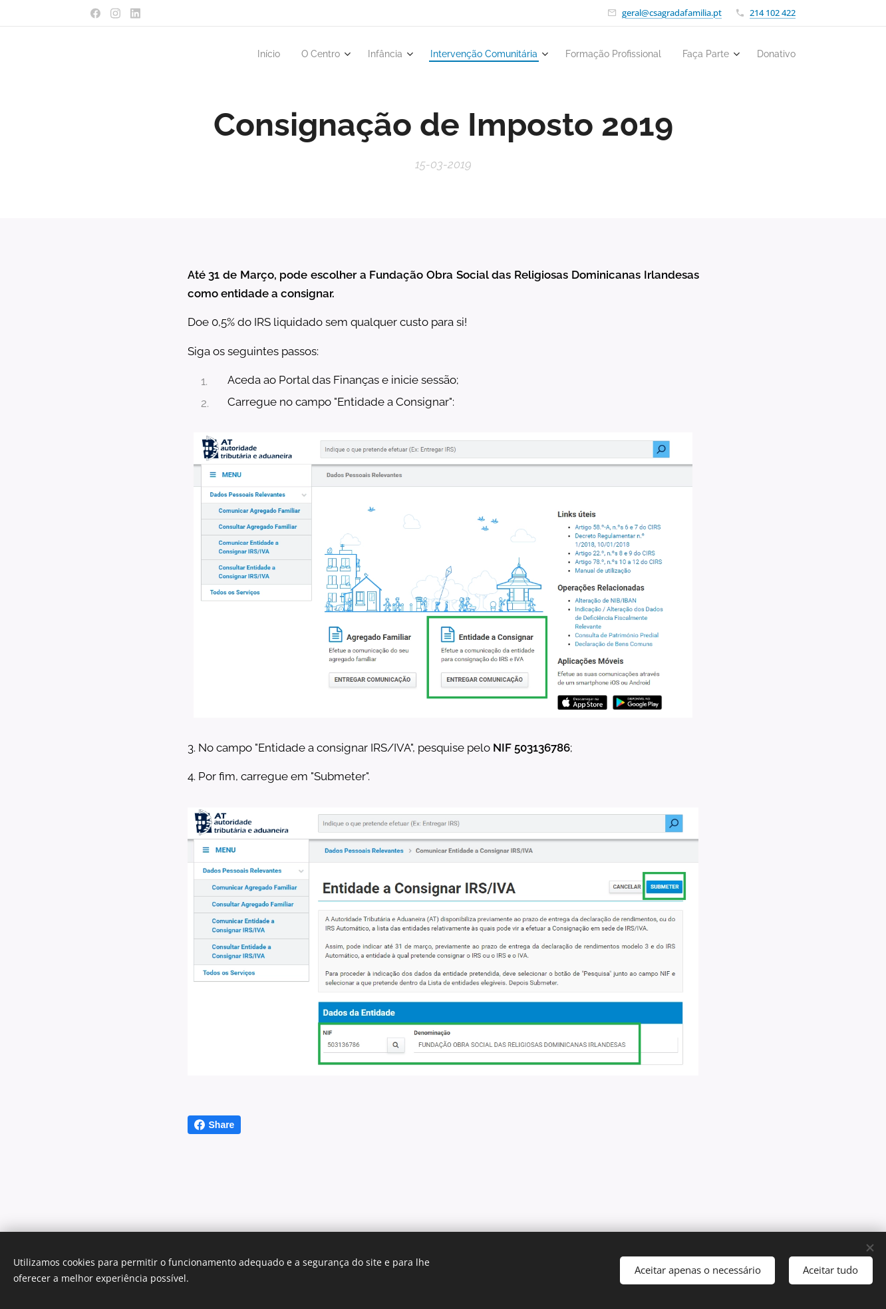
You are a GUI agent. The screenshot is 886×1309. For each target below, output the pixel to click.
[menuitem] (233, 54)
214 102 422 (773, 13)
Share (214, 1124)
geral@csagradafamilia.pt (672, 13)
